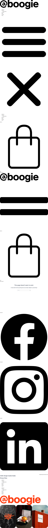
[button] (24, 65)
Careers (3, 14)
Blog (2, 13)
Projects (3, 10)
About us (3, 9)
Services (3, 12)
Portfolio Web (4, 11)
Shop (2, 15)
